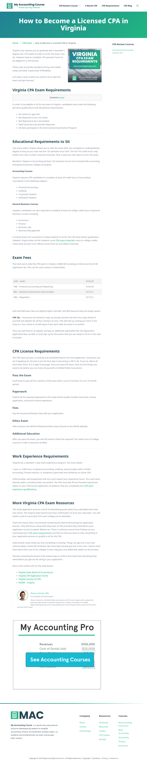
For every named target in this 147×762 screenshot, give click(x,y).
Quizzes (102, 739)
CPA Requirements (110, 5)
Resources (103, 726)
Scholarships (85, 731)
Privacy (105, 758)
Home (15, 43)
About (82, 722)
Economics (123, 745)
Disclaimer (96, 758)
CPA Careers (104, 735)
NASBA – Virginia (27, 582)
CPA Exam (27, 43)
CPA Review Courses (71, 5)
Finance (122, 741)
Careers (102, 731)
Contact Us (113, 758)
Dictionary (103, 722)
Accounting (124, 737)
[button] (137, 5)
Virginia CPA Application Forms (33, 575)
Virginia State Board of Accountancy (36, 572)
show (61, 97)
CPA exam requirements (40, 533)
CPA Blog (128, 5)
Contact (83, 726)
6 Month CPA (91, 5)
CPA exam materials (65, 240)
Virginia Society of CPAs (30, 579)
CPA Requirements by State (123, 50)
